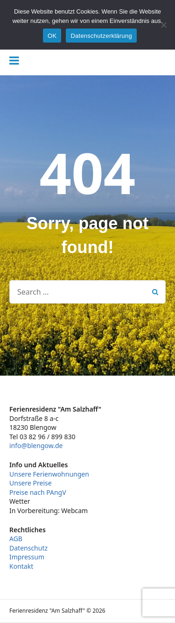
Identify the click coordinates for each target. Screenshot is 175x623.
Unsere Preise (30, 482)
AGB (15, 538)
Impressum (26, 556)
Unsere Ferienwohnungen (49, 474)
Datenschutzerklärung (101, 35)
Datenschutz (28, 547)
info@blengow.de (36, 445)
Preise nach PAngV (37, 492)
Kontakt (21, 566)
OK (52, 35)
